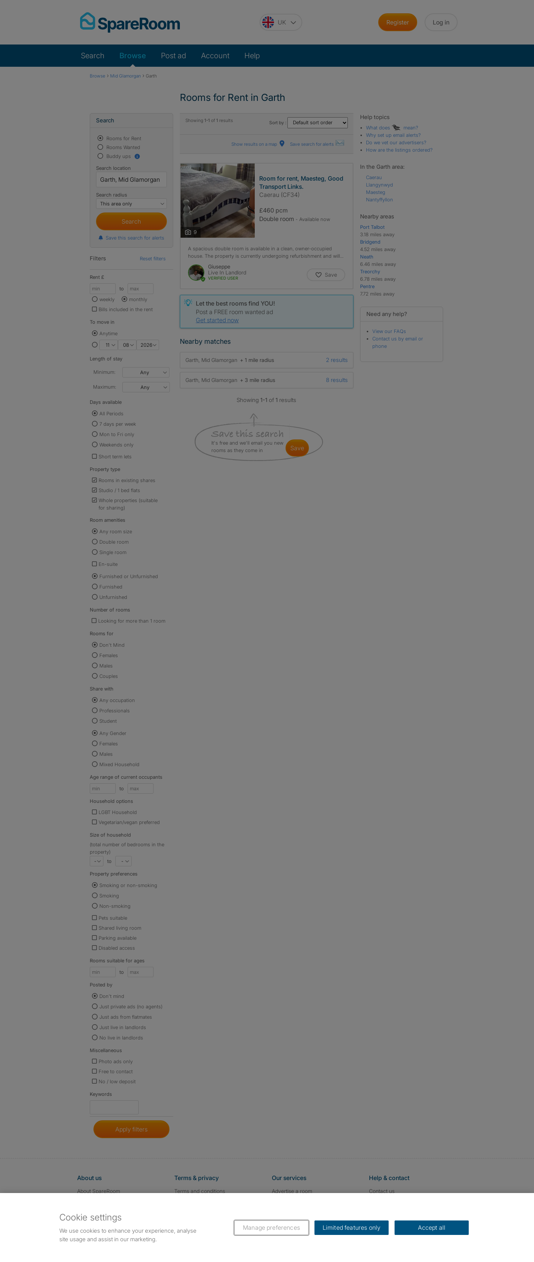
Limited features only (351, 1227)
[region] (267, 1227)
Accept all (432, 1227)
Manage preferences (271, 1227)
